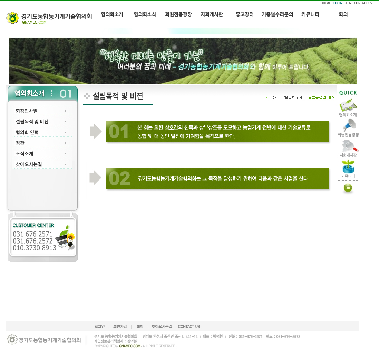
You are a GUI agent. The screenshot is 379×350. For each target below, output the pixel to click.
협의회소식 (145, 15)
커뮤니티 (310, 15)
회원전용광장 (178, 15)
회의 (343, 15)
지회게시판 (212, 15)
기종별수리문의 (277, 15)
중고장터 (245, 15)
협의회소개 (112, 15)
